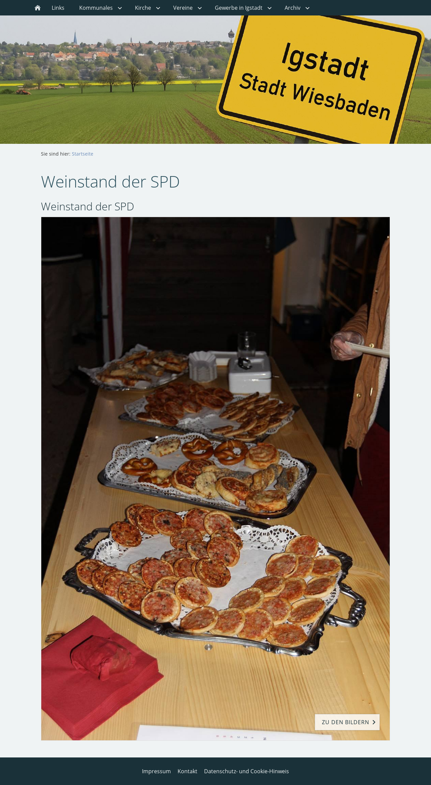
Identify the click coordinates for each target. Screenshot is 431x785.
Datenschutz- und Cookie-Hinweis (246, 771)
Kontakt (187, 771)
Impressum (156, 771)
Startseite (82, 154)
